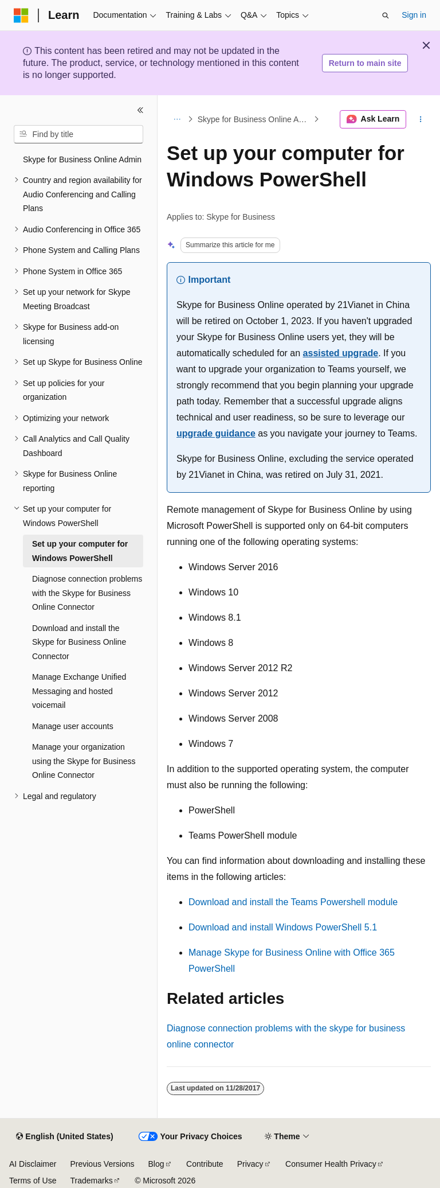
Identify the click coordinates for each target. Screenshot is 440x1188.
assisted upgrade (341, 353)
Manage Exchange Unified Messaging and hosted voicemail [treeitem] (79, 691)
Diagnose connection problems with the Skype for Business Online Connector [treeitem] (87, 592)
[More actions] (421, 119)
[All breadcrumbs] (177, 119)
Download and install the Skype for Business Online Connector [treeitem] (79, 642)
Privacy (250, 1163)
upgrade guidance (216, 433)
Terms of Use (32, 1180)
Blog (156, 1163)
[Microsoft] (21, 15)
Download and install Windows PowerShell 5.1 (282, 927)
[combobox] (78, 134)
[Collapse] (140, 110)
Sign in (414, 15)
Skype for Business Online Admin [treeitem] (82, 159)
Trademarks (91, 1180)
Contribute (204, 1163)
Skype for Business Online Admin (255, 119)
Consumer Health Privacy (330, 1163)
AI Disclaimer (32, 1163)
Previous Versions (102, 1163)
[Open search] (385, 15)
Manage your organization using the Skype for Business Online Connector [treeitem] (84, 761)
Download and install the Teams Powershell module (293, 902)
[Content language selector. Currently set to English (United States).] (64, 1137)
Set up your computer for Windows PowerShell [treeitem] (80, 551)
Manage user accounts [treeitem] (72, 726)
